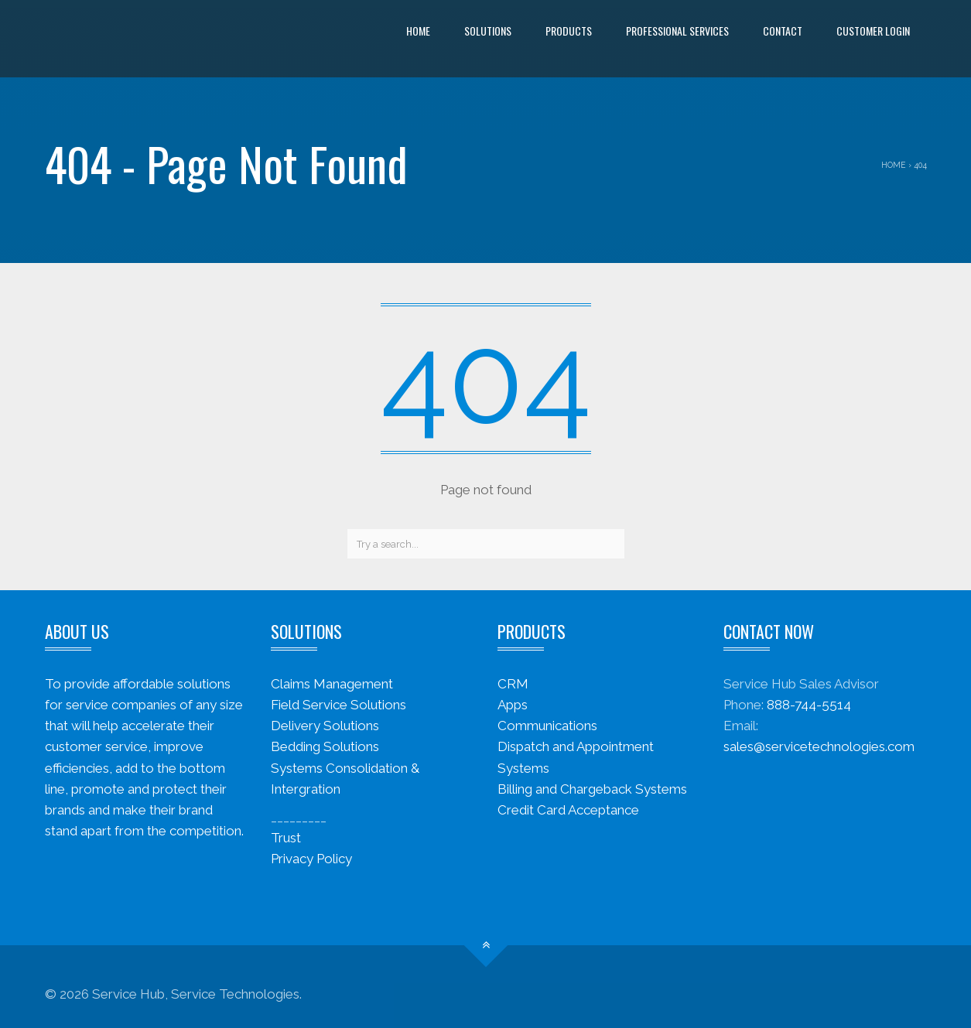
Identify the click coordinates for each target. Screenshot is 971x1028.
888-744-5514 (809, 704)
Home (418, 30)
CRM (512, 684)
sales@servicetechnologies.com (819, 746)
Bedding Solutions (325, 746)
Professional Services (677, 30)
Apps (512, 704)
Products (568, 30)
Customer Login (873, 30)
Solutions (487, 30)
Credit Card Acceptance (568, 810)
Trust (286, 837)
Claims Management (332, 684)
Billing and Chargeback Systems (592, 789)
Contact (782, 30)
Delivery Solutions (325, 725)
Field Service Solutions (338, 704)
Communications (547, 725)
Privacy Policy (311, 858)
